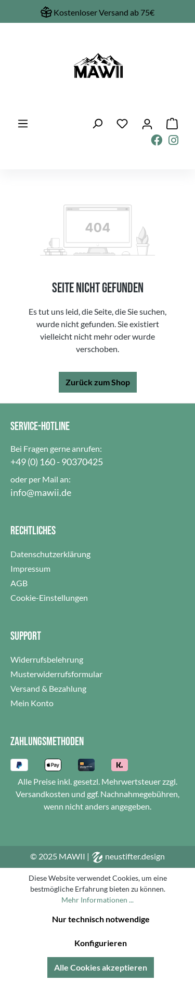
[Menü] (22, 123)
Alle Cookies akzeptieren (100, 967)
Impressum (30, 568)
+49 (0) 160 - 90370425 (56, 461)
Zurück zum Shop (98, 382)
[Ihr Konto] (147, 123)
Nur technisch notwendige (101, 919)
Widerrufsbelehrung (46, 659)
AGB (19, 583)
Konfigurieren (100, 943)
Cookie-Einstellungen (49, 597)
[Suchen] (97, 123)
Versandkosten (43, 794)
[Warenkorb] (172, 123)
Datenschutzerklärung (50, 554)
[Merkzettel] (122, 123)
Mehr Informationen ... (97, 899)
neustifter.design (128, 856)
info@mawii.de (40, 492)
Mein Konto (32, 703)
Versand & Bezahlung (48, 688)
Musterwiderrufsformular (56, 674)
